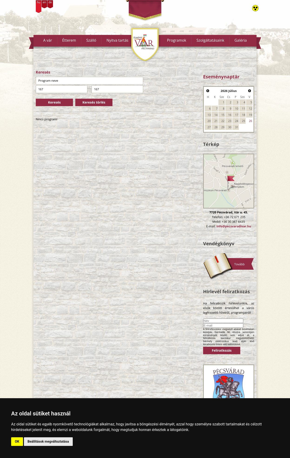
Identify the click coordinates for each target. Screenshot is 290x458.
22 (222, 121)
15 (222, 115)
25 (243, 121)
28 (216, 127)
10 (236, 108)
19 (250, 115)
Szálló (91, 40)
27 (209, 127)
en (44, 2)
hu (38, 2)
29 (222, 127)
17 (236, 115)
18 (243, 115)
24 (236, 121)
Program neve (48, 80)
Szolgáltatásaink (210, 40)
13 (209, 115)
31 (236, 127)
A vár (47, 40)
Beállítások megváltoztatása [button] (48, 441)
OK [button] (17, 441)
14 (216, 115)
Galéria (240, 40)
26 (250, 121)
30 (229, 127)
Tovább (239, 264)
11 (243, 108)
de (50, 2)
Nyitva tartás (117, 40)
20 (209, 121)
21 (216, 121)
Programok (176, 40)
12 (250, 108)
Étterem (69, 40)
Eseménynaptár (221, 77)
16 (229, 115)
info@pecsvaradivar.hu (233, 226)
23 (229, 121)
